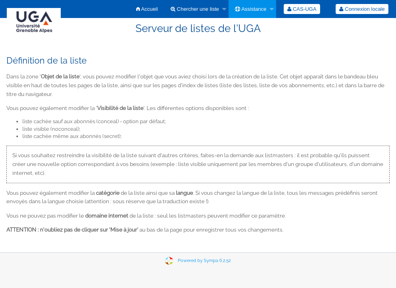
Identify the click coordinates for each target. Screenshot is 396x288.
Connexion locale (361, 9)
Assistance (251, 9)
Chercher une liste (195, 9)
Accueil (147, 9)
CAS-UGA (301, 9)
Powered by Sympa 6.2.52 (204, 260)
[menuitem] (147, 9)
